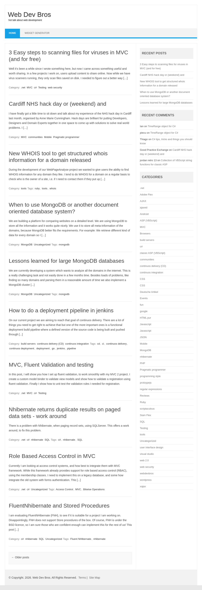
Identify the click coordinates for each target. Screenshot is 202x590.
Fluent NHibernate (80, 538)
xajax (143, 486)
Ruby (143, 402)
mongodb (64, 244)
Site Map (94, 577)
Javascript (145, 324)
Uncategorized (42, 244)
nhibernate (37, 439)
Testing (42, 87)
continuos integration (77, 343)
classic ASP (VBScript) (152, 253)
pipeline (71, 348)
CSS (142, 278)
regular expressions (151, 389)
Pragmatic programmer (66, 137)
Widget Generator (37, 33)
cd (98, 343)
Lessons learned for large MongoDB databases (66, 261)
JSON (143, 337)
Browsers (145, 233)
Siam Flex (145, 415)
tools (23, 188)
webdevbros (146, 473)
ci (103, 343)
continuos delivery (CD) (50, 343)
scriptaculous (147, 408)
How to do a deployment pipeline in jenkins (61, 310)
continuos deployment (21, 348)
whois (53, 188)
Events (144, 298)
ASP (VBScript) (148, 220)
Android (144, 214)
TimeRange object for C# (162, 126)
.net (23, 87)
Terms (82, 577)
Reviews (144, 395)
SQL (47, 439)
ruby (37, 188)
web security (55, 87)
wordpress (146, 479)
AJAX (143, 201)
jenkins (61, 348)
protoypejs (146, 382)
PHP (142, 363)
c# (35, 87)
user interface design (151, 447)
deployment (43, 348)
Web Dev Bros (29, 14)
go (53, 348)
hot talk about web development (25, 20)
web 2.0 (144, 460)
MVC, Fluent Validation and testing (51, 365)
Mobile (48, 137)
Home (12, 33)
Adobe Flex (146, 194)
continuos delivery (116, 343)
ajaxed (143, 207)
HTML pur (145, 317)
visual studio (147, 453)
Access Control (64, 489)
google (143, 311)
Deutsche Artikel (149, 291)
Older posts (20, 557)
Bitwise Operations (94, 489)
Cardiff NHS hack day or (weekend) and (57, 104)
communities (35, 137)
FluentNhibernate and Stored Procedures (59, 506)
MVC (30, 87)
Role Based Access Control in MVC (52, 456)
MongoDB (26, 244)
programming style (150, 376)
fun (141, 304)
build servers (28, 343)
